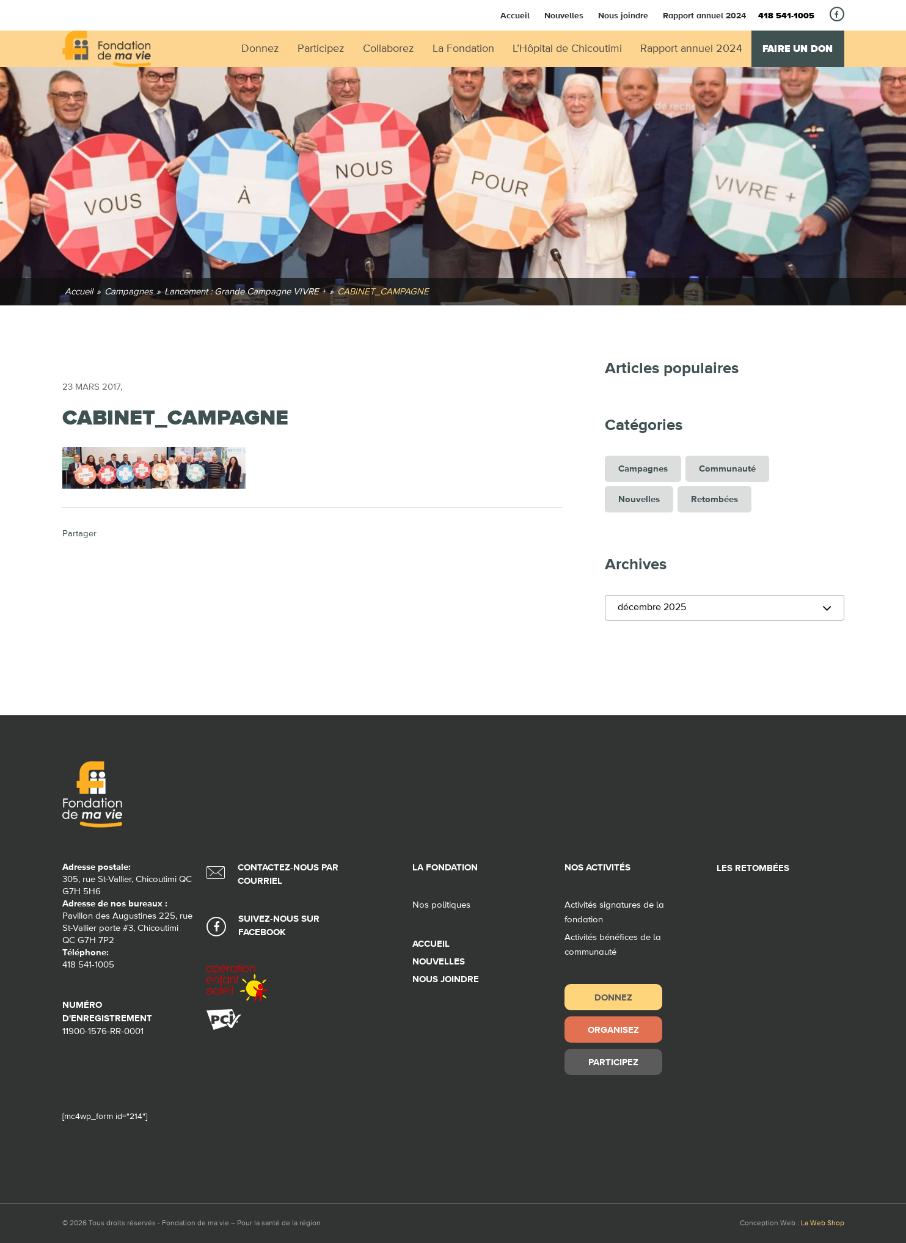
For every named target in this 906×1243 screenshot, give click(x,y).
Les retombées (753, 868)
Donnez (613, 997)
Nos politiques (441, 904)
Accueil (515, 15)
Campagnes (643, 468)
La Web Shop (822, 1223)
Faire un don (797, 49)
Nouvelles (563, 15)
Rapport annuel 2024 (704, 15)
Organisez (613, 1029)
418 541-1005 (786, 16)
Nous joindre (623, 15)
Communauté (727, 468)
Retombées (714, 499)
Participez (613, 1062)
